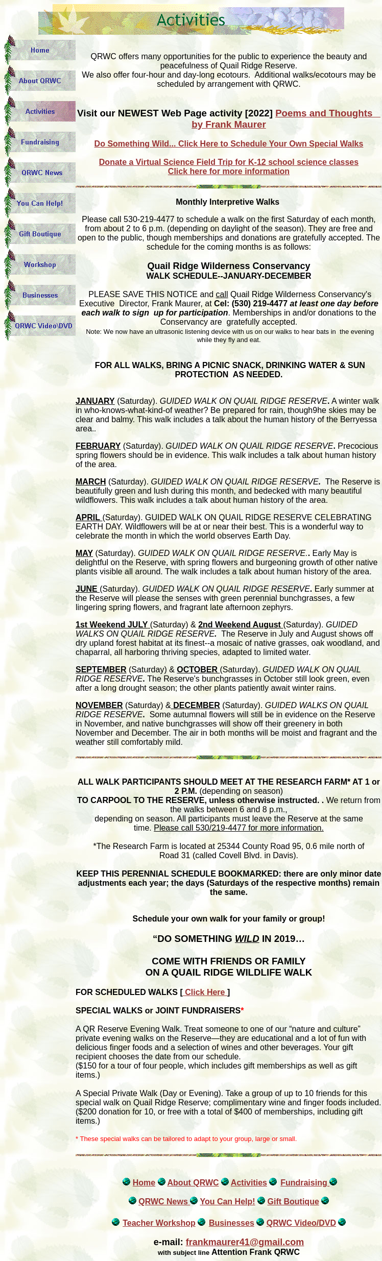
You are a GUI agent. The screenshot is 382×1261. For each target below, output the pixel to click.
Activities (249, 1182)
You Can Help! (227, 1201)
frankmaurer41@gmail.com (245, 1242)
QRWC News (164, 1201)
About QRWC (193, 1182)
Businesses (231, 1223)
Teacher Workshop (159, 1223)
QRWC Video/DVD (301, 1223)
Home (144, 1182)
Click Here (205, 992)
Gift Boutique (293, 1201)
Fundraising (304, 1182)
